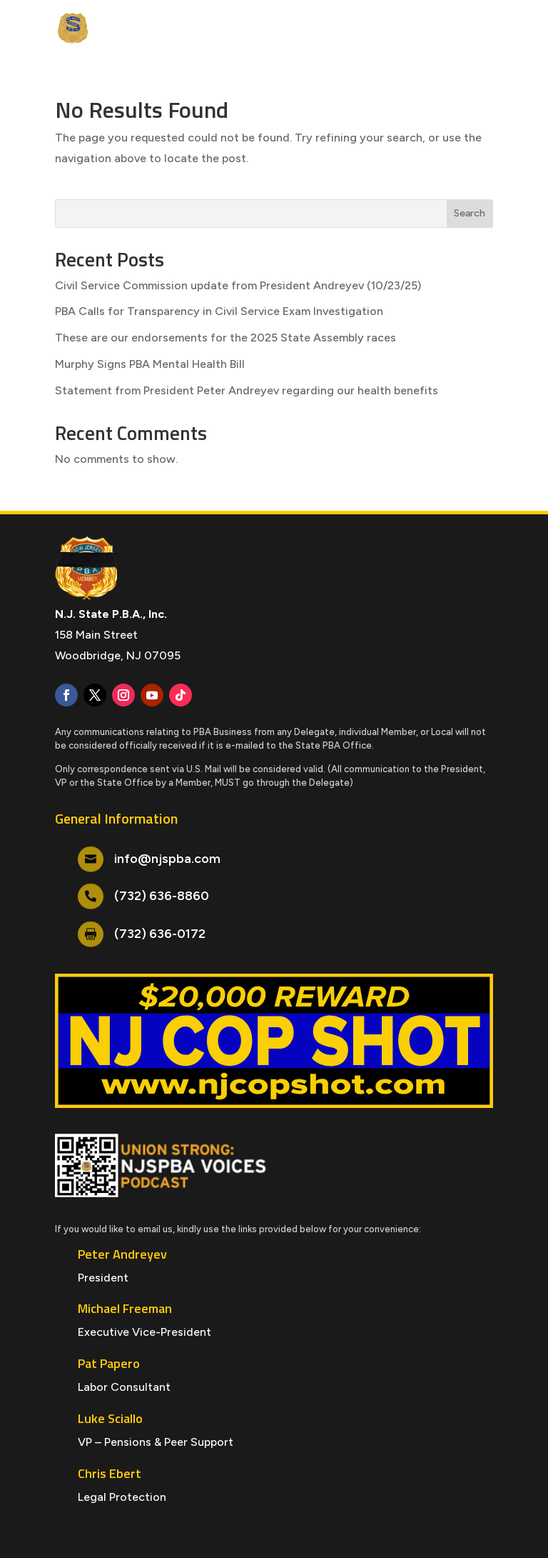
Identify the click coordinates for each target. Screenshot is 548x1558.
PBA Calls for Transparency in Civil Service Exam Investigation (219, 311)
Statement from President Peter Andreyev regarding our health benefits (246, 390)
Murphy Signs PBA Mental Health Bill (150, 364)
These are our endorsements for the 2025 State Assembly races (225, 337)
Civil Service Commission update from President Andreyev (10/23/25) (238, 285)
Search (469, 213)
